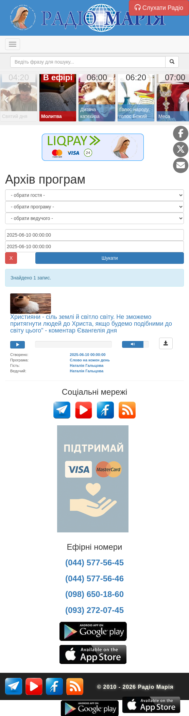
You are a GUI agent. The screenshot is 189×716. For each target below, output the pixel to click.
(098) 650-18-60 (94, 594)
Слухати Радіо (159, 7)
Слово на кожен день (90, 360)
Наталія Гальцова (86, 365)
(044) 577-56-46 (94, 578)
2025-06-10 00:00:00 (87, 355)
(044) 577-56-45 (94, 562)
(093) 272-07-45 (94, 610)
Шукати (110, 258)
